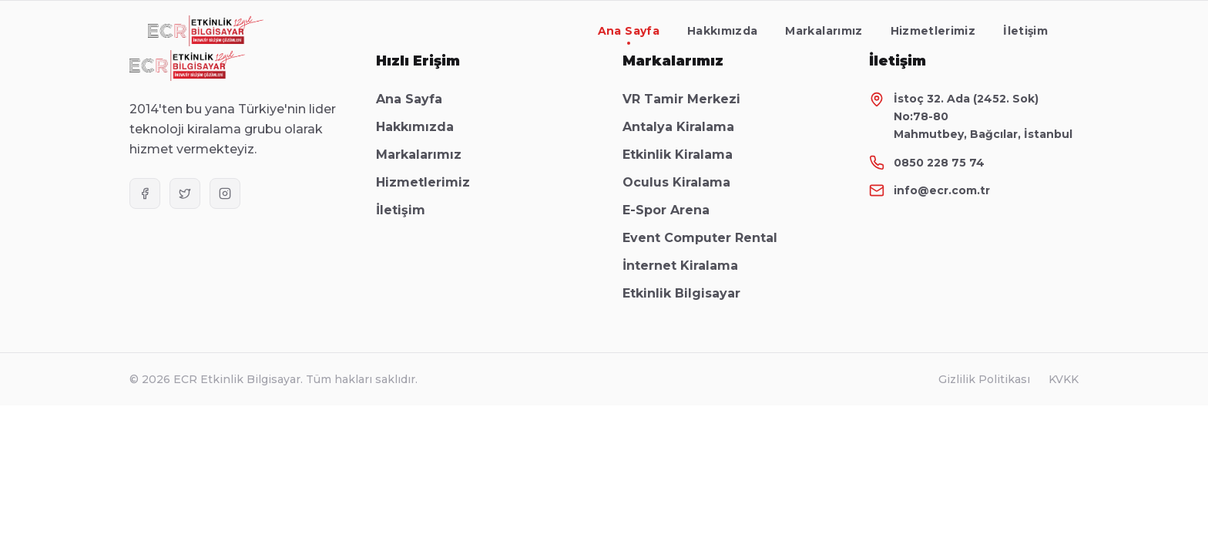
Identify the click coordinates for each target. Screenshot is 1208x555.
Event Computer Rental (707, 237)
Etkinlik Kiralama (685, 154)
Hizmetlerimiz (933, 31)
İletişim (1025, 31)
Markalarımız (823, 31)
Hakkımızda (722, 31)
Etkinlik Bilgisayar (689, 293)
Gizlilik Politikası (984, 379)
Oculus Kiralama (684, 182)
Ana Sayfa (628, 34)
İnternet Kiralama (687, 265)
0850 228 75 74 (939, 163)
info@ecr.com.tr (942, 190)
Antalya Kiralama (686, 126)
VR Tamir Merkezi (689, 99)
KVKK (1064, 379)
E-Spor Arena (673, 210)
